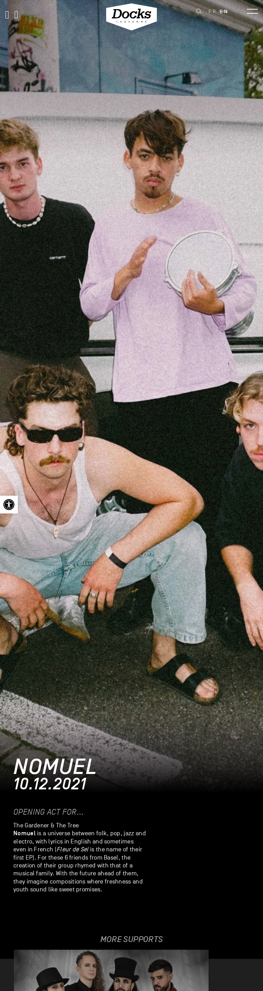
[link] (9, 504)
